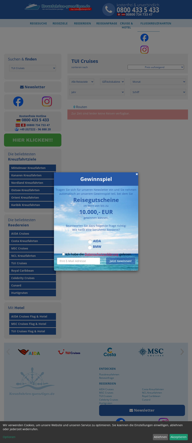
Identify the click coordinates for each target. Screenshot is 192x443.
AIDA (97, 241)
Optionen (9, 437)
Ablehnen (160, 437)
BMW (97, 246)
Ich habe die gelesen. (97, 254)
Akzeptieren (179, 437)
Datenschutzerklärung (102, 254)
